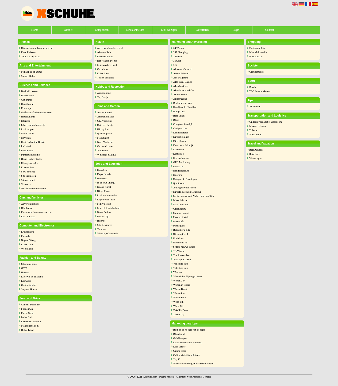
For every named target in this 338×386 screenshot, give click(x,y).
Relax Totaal (27, 329)
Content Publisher (30, 304)
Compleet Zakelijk (182, 124)
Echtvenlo (178, 149)
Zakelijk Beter (180, 310)
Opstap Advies (28, 285)
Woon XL (178, 305)
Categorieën (102, 29)
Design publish (257, 48)
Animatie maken (105, 116)
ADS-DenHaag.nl (182, 81)
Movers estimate (257, 126)
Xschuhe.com (150, 376)
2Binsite (177, 56)
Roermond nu (180, 242)
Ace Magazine (180, 77)
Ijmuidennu (179, 183)
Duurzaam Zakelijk (183, 145)
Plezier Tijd (103, 216)
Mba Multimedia (258, 52)
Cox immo (26, 99)
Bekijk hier (179, 111)
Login (236, 29)
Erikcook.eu (27, 231)
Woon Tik (178, 301)
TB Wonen (178, 251)
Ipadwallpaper (104, 133)
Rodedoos (178, 238)
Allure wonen (180, 94)
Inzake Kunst (104, 186)
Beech (252, 87)
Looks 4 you (27, 129)
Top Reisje (102, 97)
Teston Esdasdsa (105, 77)
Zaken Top (178, 314)
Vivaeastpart (255, 158)
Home (34, 29)
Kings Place (103, 191)
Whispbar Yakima (106, 154)
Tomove (101, 229)
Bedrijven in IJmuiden (184, 107)
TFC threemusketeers (260, 91)
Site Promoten (28, 175)
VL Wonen (255, 106)
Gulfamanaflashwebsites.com (36, 112)
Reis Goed (254, 153)
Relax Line (103, 73)
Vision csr (26, 184)
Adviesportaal (104, 112)
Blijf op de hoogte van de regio (189, 329)
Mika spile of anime (31, 71)
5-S (175, 64)
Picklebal (26, 146)
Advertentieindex (30, 203)
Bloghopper (27, 208)
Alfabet (68, 29)
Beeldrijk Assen (29, 91)
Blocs (176, 119)
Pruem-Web (27, 150)
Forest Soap (27, 313)
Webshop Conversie (107, 233)
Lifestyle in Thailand (32, 276)
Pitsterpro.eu (255, 56)
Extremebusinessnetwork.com (36, 212)
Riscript (101, 220)
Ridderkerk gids (181, 229)
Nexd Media (27, 133)
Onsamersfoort (180, 212)
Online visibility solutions (186, 355)
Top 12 (177, 359)
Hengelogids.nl (181, 170)
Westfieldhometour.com (33, 188)
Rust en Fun (27, 167)
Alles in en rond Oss (183, 90)
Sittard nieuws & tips (184, 246)
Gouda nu (178, 166)
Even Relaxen (28, 52)
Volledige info (180, 263)
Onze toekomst (105, 146)
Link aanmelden (135, 29)
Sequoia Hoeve (29, 289)
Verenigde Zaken (182, 259)
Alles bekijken (180, 86)
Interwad (25, 120)
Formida (25, 235)
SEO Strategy (28, 171)
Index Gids (27, 317)
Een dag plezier (181, 157)
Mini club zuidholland (108, 208)
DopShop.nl (27, 103)
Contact (269, 29)
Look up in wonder (107, 195)
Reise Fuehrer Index (31, 158)
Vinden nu (102, 150)
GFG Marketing (181, 162)
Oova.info (102, 69)
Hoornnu (177, 174)
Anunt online (104, 92)
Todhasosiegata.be (30, 56)
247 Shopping (180, 52)
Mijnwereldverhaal (107, 64)
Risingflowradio (29, 163)
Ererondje (26, 108)
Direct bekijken (181, 136)
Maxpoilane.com (29, 325)
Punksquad (178, 225)
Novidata (26, 137)
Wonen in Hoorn (181, 284)
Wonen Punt (179, 297)
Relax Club (27, 244)
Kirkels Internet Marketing (187, 191)
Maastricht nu (180, 200)
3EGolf (177, 60)
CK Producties (104, 120)
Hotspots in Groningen (185, 179)
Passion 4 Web (180, 217)
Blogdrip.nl (179, 333)
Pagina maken (166, 376)
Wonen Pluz (179, 293)
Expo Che (102, 169)
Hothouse (102, 178)
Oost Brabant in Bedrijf (33, 141)
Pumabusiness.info (31, 154)
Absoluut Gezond (182, 69)
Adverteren (202, 29)
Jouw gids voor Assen (184, 187)
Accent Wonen (180, 73)
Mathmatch (103, 137)
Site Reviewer (104, 224)
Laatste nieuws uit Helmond (187, 342)
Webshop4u (255, 134)
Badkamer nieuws (182, 102)
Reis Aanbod (256, 149)
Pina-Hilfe (178, 221)
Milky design (104, 203)
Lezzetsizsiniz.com (31, 321)
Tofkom (253, 130)
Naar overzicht (180, 204)
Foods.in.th (27, 308)
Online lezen (179, 350)
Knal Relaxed (28, 216)
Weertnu (177, 272)
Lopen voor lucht (106, 199)
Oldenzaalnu (179, 208)
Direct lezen (179, 141)
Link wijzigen (169, 29)
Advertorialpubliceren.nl (110, 48)
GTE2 (24, 268)
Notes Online (104, 212)
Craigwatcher (180, 128)
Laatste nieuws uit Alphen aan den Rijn (193, 196)
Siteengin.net (28, 180)
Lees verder (179, 346)
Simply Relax (28, 75)
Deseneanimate (105, 56)
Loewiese (26, 280)
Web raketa (27, 248)
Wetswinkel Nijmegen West (187, 276)
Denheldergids (180, 132)
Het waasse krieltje (107, 60)
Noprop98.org (28, 240)
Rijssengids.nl (180, 234)
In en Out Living (106, 182)
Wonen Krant (180, 289)
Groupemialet (256, 71)
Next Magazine (105, 141)
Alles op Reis (104, 52)
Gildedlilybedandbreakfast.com (265, 121)
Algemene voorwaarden (188, 376)
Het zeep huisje (105, 125)
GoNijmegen (180, 338)
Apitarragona (180, 98)
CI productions (29, 263)
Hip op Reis (103, 129)
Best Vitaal (178, 115)
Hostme (25, 272)
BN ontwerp (27, 95)
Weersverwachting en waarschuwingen (193, 363)
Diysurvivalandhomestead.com (37, 48)
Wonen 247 (179, 280)
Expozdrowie (104, 174)
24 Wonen (178, 48)
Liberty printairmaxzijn (33, 125)
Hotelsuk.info (28, 116)
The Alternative (181, 255)
